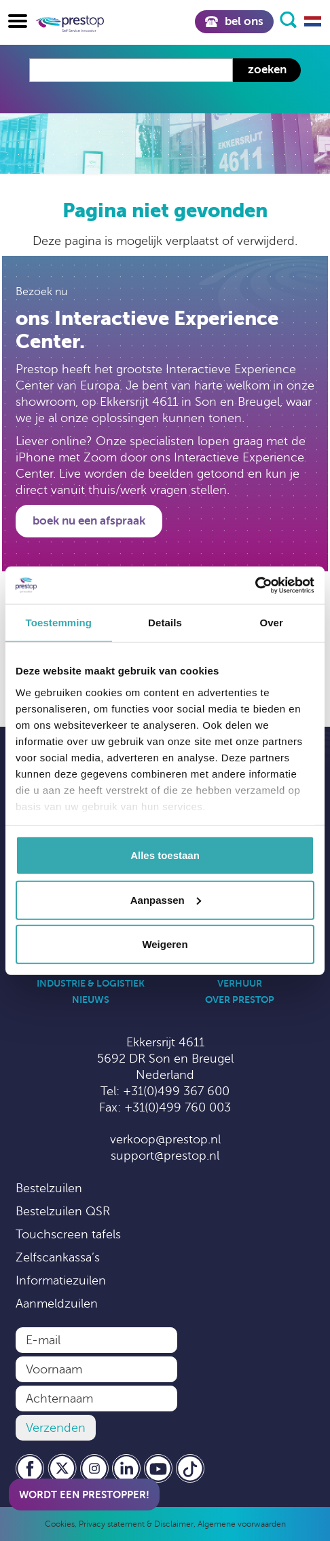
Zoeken (267, 69)
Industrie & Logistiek (91, 983)
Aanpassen (165, 899)
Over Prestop (239, 999)
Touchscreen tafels (68, 1234)
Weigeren (164, 944)
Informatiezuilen (61, 1280)
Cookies (60, 1524)
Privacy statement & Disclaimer (136, 1524)
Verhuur (239, 983)
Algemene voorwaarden (242, 1524)
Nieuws (90, 999)
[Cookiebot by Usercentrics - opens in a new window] (255, 585)
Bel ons (234, 21)
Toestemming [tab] (59, 622)
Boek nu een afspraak (89, 520)
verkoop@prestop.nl (165, 1139)
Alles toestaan (165, 855)
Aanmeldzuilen (57, 1303)
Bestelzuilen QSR (63, 1211)
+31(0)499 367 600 (176, 1091)
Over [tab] (271, 622)
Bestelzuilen (49, 1188)
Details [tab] (165, 622)
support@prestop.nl (165, 1155)
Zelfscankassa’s (58, 1257)
